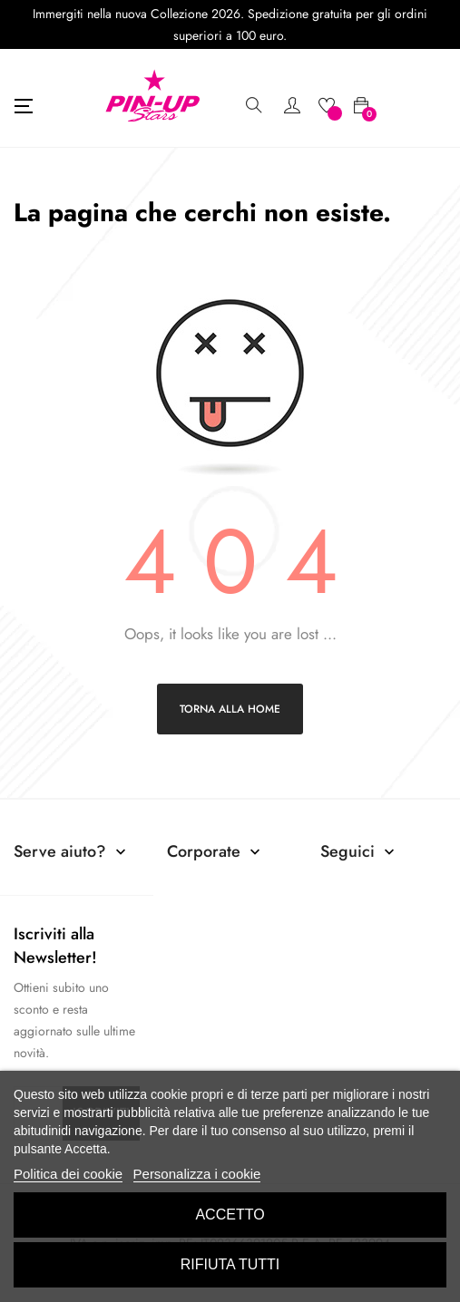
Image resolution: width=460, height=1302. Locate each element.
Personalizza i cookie (197, 1173)
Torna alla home (230, 709)
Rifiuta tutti (230, 1264)
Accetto (229, 1214)
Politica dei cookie (68, 1173)
